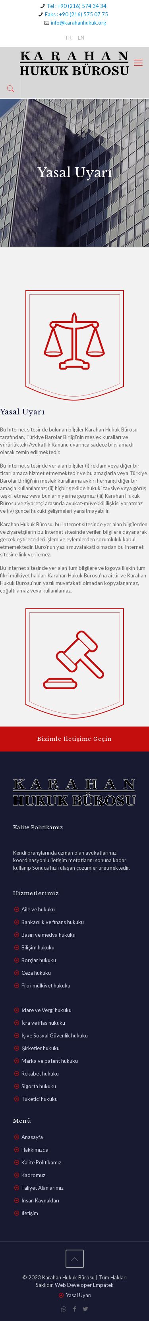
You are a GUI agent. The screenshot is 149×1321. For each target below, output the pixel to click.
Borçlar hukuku (38, 960)
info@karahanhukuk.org (78, 22)
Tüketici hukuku (39, 1099)
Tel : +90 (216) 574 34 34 (76, 6)
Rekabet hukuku (40, 1073)
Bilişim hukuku (37, 947)
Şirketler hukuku (40, 1048)
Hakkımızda (34, 1150)
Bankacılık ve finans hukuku (52, 922)
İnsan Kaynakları (40, 1200)
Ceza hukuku (36, 973)
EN (81, 38)
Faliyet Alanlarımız (42, 1188)
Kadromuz (33, 1175)
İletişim (29, 1213)
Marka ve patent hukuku (49, 1061)
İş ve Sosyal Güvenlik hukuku (54, 1035)
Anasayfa (32, 1137)
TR (68, 38)
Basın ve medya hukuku (48, 935)
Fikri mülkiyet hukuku (45, 985)
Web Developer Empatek (84, 1285)
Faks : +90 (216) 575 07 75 (76, 14)
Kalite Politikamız (41, 1162)
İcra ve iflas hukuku (43, 1023)
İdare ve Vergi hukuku (46, 1010)
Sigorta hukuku (38, 1086)
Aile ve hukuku (38, 909)
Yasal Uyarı (78, 1295)
